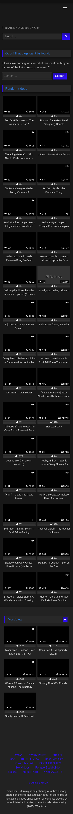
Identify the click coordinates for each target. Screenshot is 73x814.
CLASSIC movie (38, 783)
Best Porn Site (54, 759)
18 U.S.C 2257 (30, 759)
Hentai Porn (30, 771)
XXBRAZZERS (53, 771)
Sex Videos (22, 767)
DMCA (18, 754)
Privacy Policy (37, 754)
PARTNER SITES (50, 763)
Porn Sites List (24, 763)
